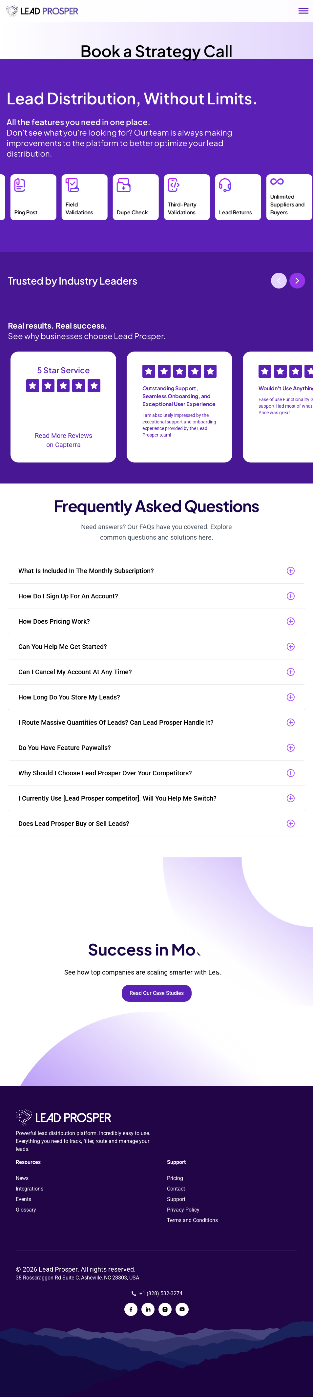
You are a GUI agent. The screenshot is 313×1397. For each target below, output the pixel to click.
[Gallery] (156, 407)
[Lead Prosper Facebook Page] (130, 1309)
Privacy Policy (183, 1210)
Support (176, 1199)
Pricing (175, 1178)
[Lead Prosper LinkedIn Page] (148, 1309)
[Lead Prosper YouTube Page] (182, 1309)
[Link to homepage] (42, 11)
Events (23, 1199)
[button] (156, 571)
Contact (176, 1189)
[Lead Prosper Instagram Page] (165, 1309)
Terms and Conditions (192, 1220)
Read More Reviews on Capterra (63, 440)
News (22, 1178)
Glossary (26, 1210)
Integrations (29, 1189)
